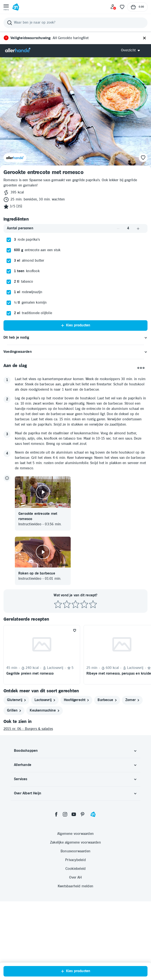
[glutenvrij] (16, 700)
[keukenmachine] (44, 710)
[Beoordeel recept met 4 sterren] (84, 604)
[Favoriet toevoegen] (74, 630)
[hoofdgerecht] (76, 700)
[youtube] (73, 814)
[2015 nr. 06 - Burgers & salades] (75, 729)
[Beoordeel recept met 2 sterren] (66, 604)
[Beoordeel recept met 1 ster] (58, 604)
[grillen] (14, 710)
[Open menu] (6, 7)
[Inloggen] (113, 7)
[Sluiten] (144, 38)
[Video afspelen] (43, 492)
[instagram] (65, 814)
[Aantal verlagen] (118, 228)
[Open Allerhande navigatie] (132, 50)
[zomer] (132, 700)
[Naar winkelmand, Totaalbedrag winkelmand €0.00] (137, 7)
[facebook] (56, 814)
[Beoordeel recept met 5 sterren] (93, 604)
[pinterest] (82, 814)
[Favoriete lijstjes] (122, 7)
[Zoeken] (75, 22)
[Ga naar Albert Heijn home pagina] (15, 6)
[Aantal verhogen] (138, 228)
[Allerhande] (17, 50)
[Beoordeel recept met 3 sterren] (75, 604)
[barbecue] (107, 700)
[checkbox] (9, 240)
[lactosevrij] (45, 700)
